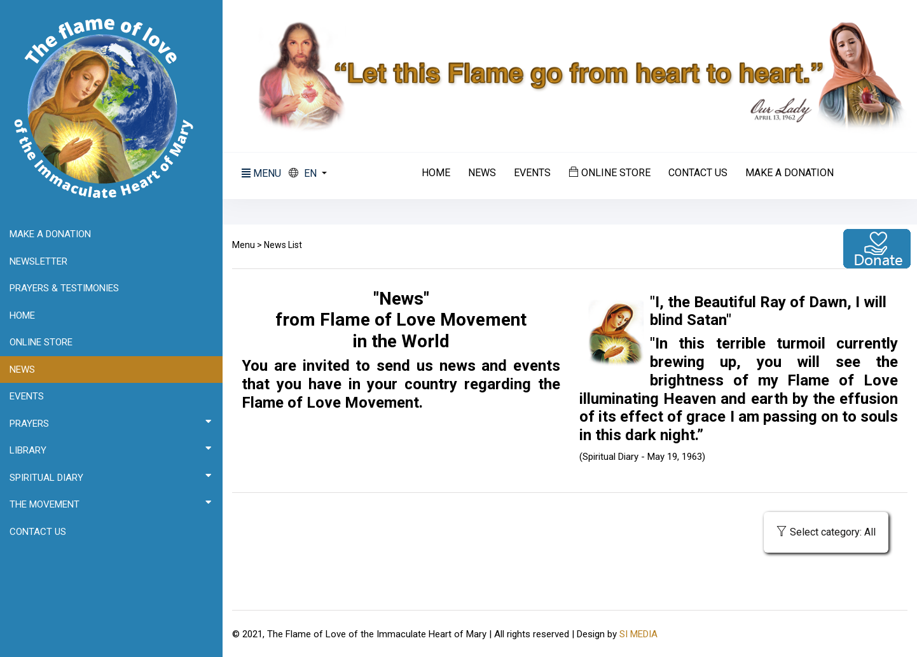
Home (436, 173)
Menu (243, 245)
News (482, 173)
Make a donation (789, 173)
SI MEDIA (638, 634)
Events (532, 173)
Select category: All (826, 532)
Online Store (610, 172)
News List (283, 245)
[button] (308, 173)
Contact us (697, 173)
